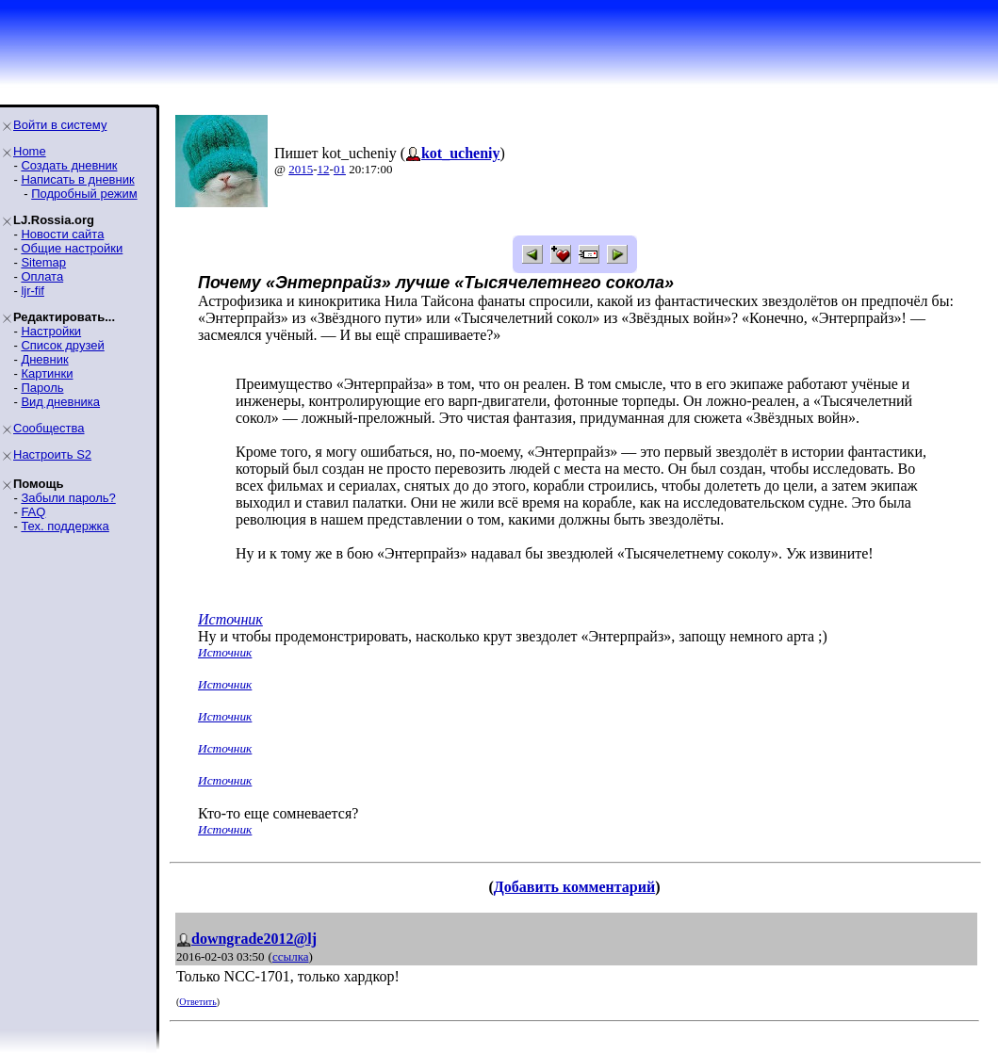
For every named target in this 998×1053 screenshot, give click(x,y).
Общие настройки (72, 248)
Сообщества (49, 428)
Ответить (197, 1001)
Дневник (44, 359)
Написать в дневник (77, 179)
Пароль (42, 388)
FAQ (33, 512)
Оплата (42, 276)
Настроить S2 (52, 454)
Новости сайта (62, 234)
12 (324, 169)
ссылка (290, 956)
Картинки (47, 373)
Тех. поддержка (64, 526)
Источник (230, 619)
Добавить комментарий (574, 887)
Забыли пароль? (68, 498)
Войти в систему (59, 125)
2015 (300, 169)
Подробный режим (84, 193)
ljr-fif (32, 291)
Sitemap (43, 262)
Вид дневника (60, 402)
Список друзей (62, 345)
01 (340, 169)
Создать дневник (69, 165)
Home (29, 151)
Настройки (51, 331)
